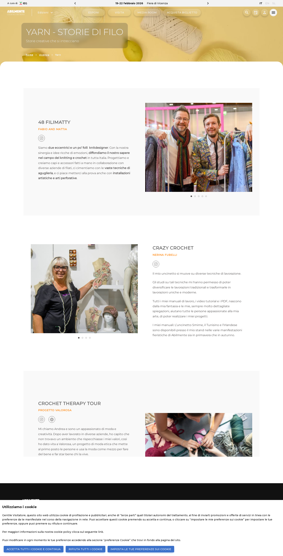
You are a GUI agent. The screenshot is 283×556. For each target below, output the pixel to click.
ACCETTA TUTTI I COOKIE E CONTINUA (34, 549)
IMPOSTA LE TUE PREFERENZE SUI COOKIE (141, 549)
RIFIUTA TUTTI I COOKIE (85, 549)
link (100, 532)
